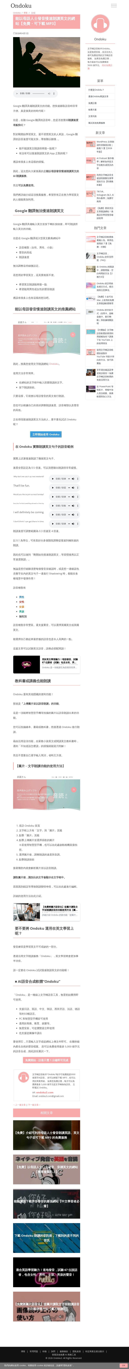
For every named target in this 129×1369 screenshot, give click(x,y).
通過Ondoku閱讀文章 (98, 96)
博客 (26, 12)
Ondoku (17, 12)
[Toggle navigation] (114, 5)
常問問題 (34, 1351)
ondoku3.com (44, 1092)
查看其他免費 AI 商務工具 (64, 1354)
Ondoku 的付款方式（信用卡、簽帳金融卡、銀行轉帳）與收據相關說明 (105, 316)
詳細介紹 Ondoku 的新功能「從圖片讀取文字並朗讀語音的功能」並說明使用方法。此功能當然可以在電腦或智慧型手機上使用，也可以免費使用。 (59, 914)
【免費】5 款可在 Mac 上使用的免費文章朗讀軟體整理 (105, 300)
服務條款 (64, 1351)
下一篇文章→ (34, 1104)
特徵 (44, 1351)
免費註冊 (92, 103)
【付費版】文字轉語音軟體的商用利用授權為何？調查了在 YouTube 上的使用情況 (105, 336)
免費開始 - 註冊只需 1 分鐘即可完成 (46, 1060)
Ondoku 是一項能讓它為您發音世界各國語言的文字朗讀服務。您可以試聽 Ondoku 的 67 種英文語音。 (59, 667)
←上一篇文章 (19, 1104)
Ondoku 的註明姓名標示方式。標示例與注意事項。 (105, 286)
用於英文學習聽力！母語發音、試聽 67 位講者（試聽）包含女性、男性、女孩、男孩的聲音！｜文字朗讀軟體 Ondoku (60, 661)
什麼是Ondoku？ (96, 89)
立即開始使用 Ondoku (45, 434)
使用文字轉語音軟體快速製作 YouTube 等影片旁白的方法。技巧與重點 (105, 356)
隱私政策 (77, 1351)
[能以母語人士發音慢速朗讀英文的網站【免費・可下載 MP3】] (91, 143)
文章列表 (92, 116)
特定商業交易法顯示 (94, 1351)
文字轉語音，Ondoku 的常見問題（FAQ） (105, 257)
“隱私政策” (67, 1365)
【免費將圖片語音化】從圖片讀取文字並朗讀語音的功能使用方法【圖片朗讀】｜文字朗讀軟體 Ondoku (60, 908)
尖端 (33, 12)
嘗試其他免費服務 (96, 122)
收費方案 (92, 109)
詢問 (53, 1351)
